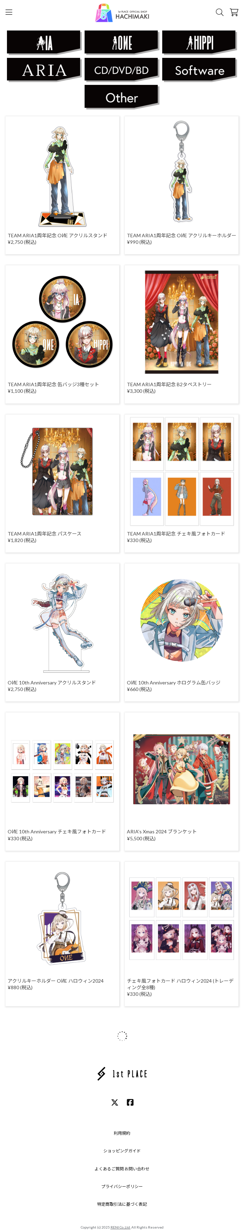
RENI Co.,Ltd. (121, 1227)
